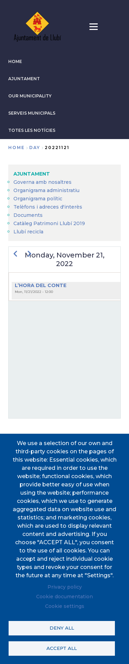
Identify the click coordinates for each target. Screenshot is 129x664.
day (34, 147)
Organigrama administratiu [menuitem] (46, 190)
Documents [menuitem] (28, 215)
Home (16, 147)
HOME (15, 61)
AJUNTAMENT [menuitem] (31, 174)
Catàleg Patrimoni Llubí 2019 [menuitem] (49, 223)
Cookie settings (64, 606)
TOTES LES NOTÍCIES (31, 130)
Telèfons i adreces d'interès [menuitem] (47, 207)
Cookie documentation (64, 596)
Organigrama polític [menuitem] (37, 199)
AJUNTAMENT (24, 78)
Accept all (61, 648)
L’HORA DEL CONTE (40, 285)
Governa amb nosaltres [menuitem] (42, 182)
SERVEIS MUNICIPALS (31, 113)
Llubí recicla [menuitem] (28, 232)
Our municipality (30, 95)
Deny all (62, 628)
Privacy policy (64, 587)
